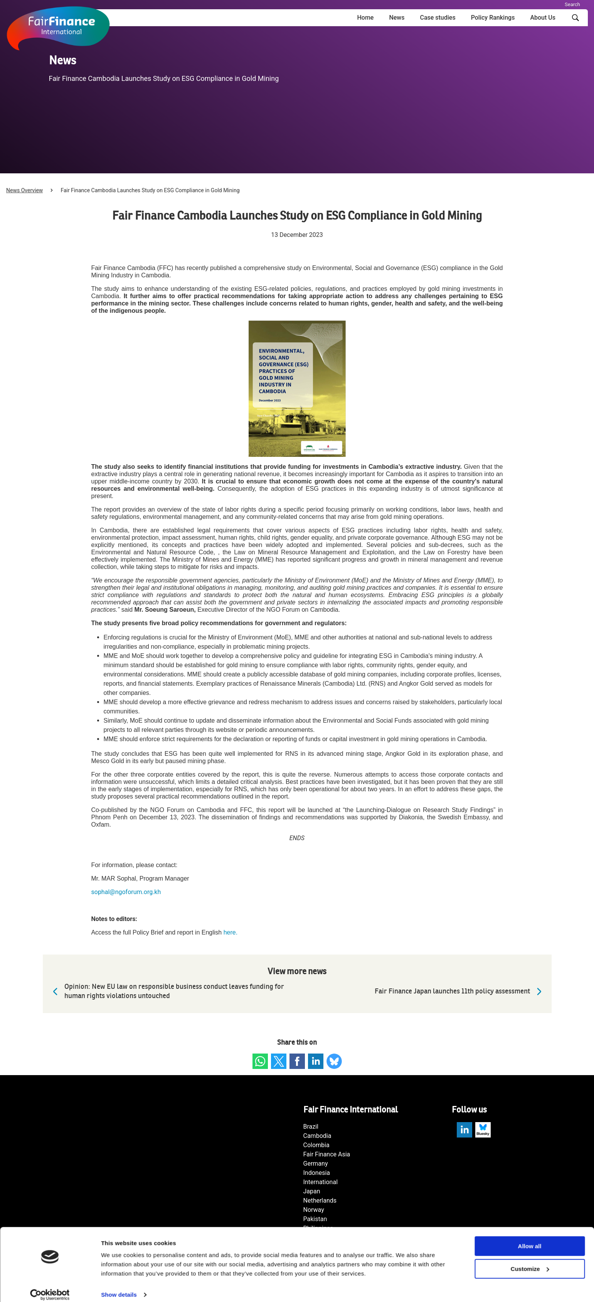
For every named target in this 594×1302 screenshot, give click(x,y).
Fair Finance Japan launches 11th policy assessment (460, 991)
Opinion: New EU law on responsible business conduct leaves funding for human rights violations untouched (166, 991)
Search (572, 4)
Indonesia (316, 1172)
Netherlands (320, 1200)
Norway (313, 1209)
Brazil (311, 1126)
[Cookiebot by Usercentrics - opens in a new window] (50, 1287)
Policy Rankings (493, 17)
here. (231, 932)
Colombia (316, 1145)
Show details (119, 1287)
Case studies (437, 17)
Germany (315, 1163)
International (320, 1182)
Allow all (530, 1238)
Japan (311, 1191)
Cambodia (317, 1135)
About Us (542, 17)
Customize (530, 1261)
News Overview (24, 190)
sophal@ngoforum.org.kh (126, 892)
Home (365, 17)
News (396, 17)
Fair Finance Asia (326, 1154)
